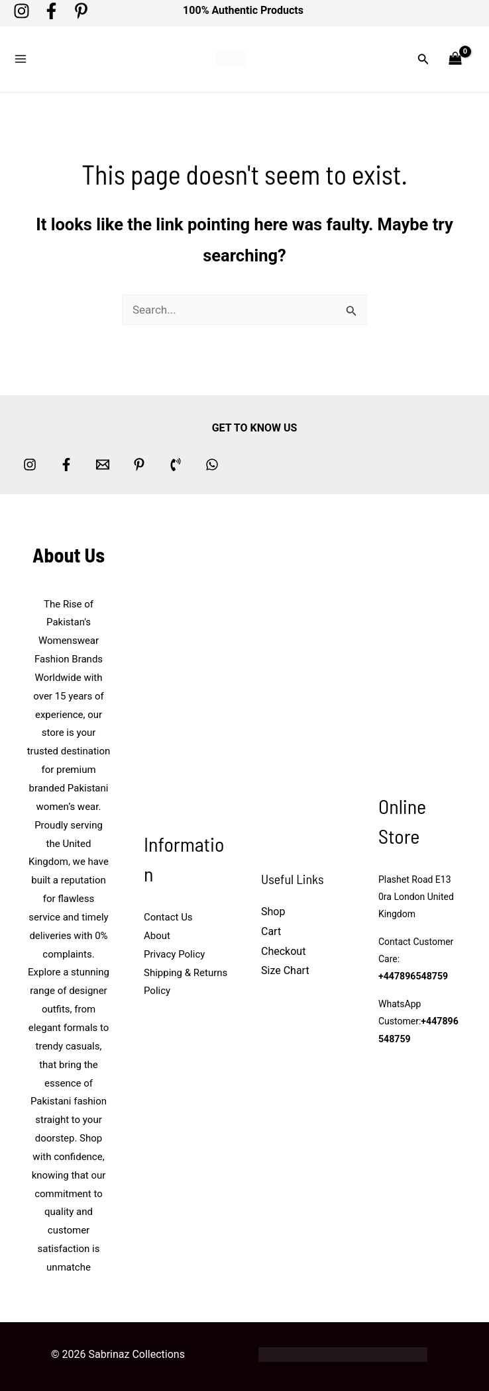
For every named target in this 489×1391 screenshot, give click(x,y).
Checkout (283, 949)
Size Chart (285, 968)
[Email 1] (102, 462)
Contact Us (168, 915)
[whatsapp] (212, 462)
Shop (273, 909)
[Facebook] (51, 11)
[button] (423, 58)
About (157, 934)
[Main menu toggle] (20, 58)
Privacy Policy (174, 952)
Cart (271, 929)
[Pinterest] (81, 11)
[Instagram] (21, 11)
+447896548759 (412, 974)
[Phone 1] (175, 462)
